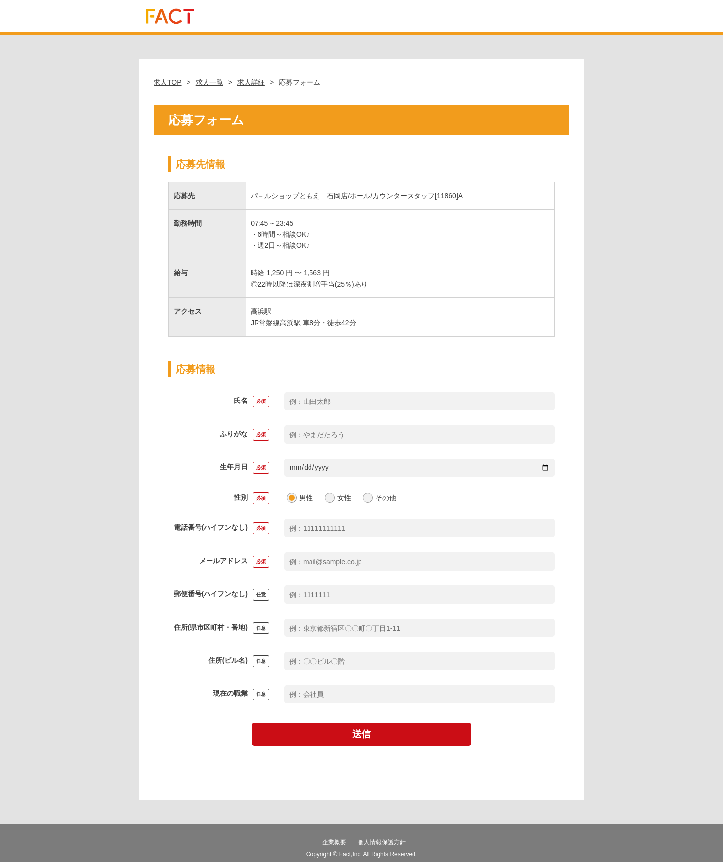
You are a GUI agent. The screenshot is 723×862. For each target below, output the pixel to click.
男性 (306, 498)
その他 (385, 498)
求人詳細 (251, 82)
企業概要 (334, 838)
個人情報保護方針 (382, 838)
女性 (344, 498)
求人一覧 (209, 82)
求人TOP (168, 82)
